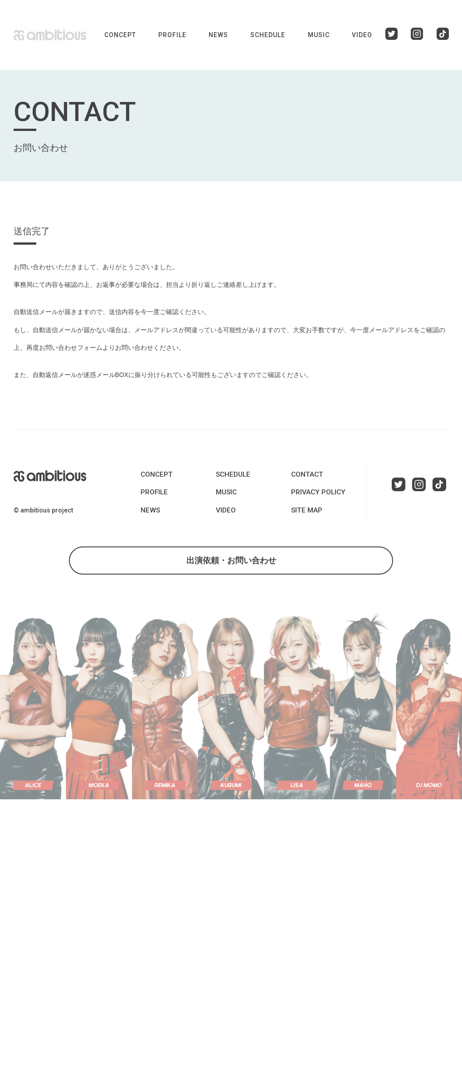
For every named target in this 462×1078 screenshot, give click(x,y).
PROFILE (172, 35)
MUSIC (319, 35)
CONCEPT (120, 35)
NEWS (218, 35)
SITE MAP (305, 510)
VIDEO (362, 35)
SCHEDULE (267, 35)
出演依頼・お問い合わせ (231, 563)
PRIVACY (315, 492)
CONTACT (305, 474)
